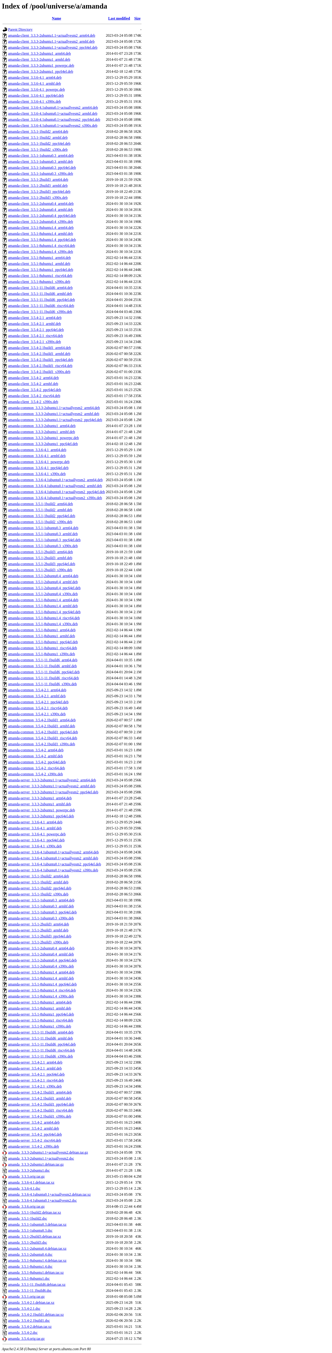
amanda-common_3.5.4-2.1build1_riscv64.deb (42, 738)
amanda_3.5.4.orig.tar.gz (26, 1339)
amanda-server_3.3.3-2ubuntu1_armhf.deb (39, 804)
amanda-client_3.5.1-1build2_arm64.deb (38, 131)
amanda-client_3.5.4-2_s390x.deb (33, 402)
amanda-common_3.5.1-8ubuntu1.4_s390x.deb (43, 624)
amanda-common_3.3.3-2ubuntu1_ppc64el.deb (43, 444)
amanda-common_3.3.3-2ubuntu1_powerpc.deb (43, 438)
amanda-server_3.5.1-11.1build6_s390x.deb (40, 1056)
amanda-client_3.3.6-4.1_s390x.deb (34, 101)
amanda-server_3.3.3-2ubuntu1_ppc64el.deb (41, 816)
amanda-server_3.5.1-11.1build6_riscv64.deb (41, 1050)
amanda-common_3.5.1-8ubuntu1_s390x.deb (41, 654)
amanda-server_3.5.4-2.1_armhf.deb (35, 1068)
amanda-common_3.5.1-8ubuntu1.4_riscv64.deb (44, 618)
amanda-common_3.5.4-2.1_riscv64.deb (38, 708)
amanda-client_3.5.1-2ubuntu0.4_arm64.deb (41, 204)
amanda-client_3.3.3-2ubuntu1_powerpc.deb (41, 65)
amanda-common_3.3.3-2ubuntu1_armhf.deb (41, 432)
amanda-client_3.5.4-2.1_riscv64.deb (35, 336)
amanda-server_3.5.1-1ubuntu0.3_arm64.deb (41, 900)
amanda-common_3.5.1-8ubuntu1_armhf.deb (41, 636)
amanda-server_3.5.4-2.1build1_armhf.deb (39, 1098)
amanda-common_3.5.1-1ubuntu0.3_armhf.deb (43, 534)
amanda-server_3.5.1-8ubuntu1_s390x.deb (39, 1026)
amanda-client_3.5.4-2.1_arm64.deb (35, 318)
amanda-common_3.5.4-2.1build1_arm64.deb (42, 720)
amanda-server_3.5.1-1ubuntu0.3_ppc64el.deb (42, 912)
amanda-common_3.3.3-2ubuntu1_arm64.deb (42, 426)
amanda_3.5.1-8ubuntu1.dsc (29, 1278)
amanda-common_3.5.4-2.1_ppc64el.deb (38, 702)
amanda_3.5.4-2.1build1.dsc (29, 1321)
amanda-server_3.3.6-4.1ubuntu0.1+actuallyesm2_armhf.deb (53, 858)
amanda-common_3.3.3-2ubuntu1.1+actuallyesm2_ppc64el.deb (55, 420)
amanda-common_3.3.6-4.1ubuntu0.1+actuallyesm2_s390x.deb (55, 498)
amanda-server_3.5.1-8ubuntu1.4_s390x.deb (41, 996)
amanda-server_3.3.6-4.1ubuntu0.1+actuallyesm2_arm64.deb (53, 852)
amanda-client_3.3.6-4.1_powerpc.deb (36, 89)
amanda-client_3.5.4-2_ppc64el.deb (34, 390)
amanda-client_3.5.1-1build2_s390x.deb (38, 150)
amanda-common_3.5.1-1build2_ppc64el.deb (41, 516)
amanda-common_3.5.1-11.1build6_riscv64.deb (43, 678)
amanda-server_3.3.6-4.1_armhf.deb (35, 828)
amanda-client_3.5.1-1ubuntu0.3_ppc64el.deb (42, 168)
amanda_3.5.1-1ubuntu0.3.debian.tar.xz (37, 1224)
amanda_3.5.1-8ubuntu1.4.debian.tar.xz (37, 1260)
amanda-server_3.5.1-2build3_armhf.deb (38, 930)
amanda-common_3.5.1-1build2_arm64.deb (40, 504)
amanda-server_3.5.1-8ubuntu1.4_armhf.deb (41, 978)
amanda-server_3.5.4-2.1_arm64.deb (35, 1062)
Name (56, 18)
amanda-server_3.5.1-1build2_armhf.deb (38, 882)
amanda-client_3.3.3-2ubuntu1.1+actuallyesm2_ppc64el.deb (53, 47)
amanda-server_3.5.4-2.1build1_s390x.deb (39, 1116)
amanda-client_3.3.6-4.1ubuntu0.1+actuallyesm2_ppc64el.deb (54, 119)
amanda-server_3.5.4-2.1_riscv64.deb (36, 1080)
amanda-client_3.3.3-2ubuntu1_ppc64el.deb (40, 71)
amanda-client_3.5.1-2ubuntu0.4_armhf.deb (40, 210)
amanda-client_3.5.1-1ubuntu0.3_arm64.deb (41, 156)
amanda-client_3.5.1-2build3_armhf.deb (38, 186)
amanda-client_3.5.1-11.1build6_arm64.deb (40, 288)
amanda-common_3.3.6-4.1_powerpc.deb (39, 462)
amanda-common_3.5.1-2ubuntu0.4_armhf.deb (43, 582)
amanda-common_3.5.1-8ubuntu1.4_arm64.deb (43, 600)
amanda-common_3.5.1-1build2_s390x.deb (40, 522)
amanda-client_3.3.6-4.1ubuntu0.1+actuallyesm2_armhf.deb (52, 113)
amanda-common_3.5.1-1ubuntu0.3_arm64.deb (43, 528)
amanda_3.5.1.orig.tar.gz (26, 1296)
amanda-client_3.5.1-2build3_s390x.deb (38, 198)
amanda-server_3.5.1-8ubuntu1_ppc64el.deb (41, 1014)
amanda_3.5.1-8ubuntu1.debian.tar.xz (36, 1272)
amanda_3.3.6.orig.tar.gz (26, 1206)
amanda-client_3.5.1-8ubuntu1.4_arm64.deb (41, 228)
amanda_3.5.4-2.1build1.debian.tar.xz (36, 1315)
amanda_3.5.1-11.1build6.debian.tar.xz (36, 1284)
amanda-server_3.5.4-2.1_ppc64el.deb (36, 1074)
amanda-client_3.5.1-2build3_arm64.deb (38, 180)
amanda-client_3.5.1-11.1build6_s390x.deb (40, 312)
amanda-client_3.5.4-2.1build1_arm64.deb (39, 348)
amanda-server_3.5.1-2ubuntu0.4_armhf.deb (41, 954)
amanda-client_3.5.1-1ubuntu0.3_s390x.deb (40, 174)
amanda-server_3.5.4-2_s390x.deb (33, 1146)
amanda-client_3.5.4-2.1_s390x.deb (34, 342)
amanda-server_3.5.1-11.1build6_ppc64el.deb (42, 1044)
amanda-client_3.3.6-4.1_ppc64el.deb (36, 95)
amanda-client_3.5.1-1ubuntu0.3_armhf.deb (40, 162)
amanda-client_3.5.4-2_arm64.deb (33, 378)
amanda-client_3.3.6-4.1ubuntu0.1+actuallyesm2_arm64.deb (53, 107)
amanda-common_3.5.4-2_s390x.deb (35, 774)
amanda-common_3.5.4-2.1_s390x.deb (37, 714)
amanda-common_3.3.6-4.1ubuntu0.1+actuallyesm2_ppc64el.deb (56, 492)
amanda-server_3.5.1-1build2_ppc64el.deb (39, 888)
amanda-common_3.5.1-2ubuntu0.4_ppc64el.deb (44, 588)
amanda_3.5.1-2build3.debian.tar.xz (34, 1236)
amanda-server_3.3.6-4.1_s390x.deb (35, 846)
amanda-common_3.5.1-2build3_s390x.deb (40, 570)
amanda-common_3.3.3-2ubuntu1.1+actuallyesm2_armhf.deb (53, 414)
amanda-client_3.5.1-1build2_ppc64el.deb (39, 144)
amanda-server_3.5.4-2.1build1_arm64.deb (40, 1092)
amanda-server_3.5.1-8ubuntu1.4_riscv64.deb (42, 990)
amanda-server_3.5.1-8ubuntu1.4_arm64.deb (41, 972)
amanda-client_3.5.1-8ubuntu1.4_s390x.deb (40, 252)
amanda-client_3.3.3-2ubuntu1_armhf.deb (39, 59)
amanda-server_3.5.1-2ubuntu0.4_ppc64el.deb (42, 960)
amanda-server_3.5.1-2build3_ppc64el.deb (39, 936)
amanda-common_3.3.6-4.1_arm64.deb (37, 450)
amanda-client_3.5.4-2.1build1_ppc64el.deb (40, 360)
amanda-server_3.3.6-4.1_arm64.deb (35, 822)
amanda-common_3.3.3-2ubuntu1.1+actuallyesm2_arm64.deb (54, 408)
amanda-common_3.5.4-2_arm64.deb (35, 750)
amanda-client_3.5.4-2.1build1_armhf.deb (39, 354)
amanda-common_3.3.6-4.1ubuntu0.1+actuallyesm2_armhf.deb (55, 486)
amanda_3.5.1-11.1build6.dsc (30, 1290)
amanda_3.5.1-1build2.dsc (27, 1218)
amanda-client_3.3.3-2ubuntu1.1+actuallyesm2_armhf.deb (51, 41)
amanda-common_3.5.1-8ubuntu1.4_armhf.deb (43, 606)
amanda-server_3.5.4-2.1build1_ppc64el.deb (41, 1104)
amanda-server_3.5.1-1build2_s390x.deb (38, 894)
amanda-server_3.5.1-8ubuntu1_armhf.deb (39, 1008)
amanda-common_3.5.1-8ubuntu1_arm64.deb (42, 630)
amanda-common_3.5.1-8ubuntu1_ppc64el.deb (43, 642)
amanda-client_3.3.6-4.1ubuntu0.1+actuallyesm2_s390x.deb (52, 125)
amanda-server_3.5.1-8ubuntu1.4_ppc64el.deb (42, 984)
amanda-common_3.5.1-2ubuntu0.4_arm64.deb (43, 576)
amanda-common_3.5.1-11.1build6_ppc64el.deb (44, 672)
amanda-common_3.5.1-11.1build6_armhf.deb (42, 666)
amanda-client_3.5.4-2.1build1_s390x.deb (39, 372)
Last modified (119, 18)
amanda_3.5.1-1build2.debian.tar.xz (34, 1212)
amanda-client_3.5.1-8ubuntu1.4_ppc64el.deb (42, 240)
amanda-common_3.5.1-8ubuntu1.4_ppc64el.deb (44, 612)
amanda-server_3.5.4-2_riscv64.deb (34, 1140)
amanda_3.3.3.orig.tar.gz (26, 1176)
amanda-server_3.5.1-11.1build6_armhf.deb (40, 1038)
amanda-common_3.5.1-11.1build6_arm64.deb (42, 660)
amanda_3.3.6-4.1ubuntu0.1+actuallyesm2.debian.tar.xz (49, 1194)
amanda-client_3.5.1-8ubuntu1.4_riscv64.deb (41, 246)
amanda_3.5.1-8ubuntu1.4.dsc (30, 1266)
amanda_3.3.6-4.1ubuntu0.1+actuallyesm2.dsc (42, 1200)
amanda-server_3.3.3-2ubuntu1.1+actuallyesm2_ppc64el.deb (53, 792)
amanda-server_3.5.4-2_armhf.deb (33, 1128)
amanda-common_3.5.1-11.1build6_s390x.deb (42, 684)
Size (137, 18)
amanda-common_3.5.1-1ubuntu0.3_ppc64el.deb (44, 540)
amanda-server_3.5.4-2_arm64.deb (33, 1122)
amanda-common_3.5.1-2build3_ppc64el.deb (41, 564)
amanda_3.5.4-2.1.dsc (24, 1309)
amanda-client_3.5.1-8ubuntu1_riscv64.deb (40, 276)
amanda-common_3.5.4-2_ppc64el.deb (37, 762)
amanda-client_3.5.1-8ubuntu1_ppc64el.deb (40, 270)
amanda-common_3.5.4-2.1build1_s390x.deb (41, 744)
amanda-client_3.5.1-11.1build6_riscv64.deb (41, 306)
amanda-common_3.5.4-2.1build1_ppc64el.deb (43, 732)
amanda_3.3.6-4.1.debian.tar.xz (31, 1182)
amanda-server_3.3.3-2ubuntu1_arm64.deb (40, 798)
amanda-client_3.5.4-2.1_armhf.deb (34, 324)
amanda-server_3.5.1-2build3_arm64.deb (38, 924)
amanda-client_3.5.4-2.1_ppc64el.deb (36, 330)
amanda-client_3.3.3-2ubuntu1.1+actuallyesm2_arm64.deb (51, 35)
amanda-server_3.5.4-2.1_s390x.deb (35, 1086)
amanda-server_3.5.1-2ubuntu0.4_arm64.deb (41, 948)
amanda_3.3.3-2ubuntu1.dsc (29, 1170)
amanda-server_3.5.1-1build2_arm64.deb (38, 876)
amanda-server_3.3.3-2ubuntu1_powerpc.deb (41, 810)
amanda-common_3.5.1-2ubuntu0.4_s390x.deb (43, 594)
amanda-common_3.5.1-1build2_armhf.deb (40, 510)
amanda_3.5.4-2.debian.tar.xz (30, 1327)
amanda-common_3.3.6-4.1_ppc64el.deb (38, 468)
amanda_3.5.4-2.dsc (23, 1333)
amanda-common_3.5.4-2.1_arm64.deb (37, 690)
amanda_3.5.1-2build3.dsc (27, 1242)
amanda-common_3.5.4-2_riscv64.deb (36, 768)
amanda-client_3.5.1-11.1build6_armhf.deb (40, 294)
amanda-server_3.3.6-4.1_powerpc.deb (37, 834)
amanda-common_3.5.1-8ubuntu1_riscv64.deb (42, 648)
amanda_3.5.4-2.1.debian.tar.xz (31, 1302)
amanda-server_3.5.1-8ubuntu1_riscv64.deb (40, 1020)
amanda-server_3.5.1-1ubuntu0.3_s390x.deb (41, 918)
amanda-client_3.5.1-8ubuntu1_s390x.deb (39, 282)
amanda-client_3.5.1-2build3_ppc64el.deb (39, 192)
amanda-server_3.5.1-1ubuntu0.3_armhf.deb (41, 906)
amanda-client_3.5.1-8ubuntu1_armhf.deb (39, 264)
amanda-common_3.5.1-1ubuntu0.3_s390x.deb (43, 546)
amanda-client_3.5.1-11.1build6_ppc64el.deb (41, 300)
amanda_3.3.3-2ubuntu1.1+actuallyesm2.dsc (41, 1158)
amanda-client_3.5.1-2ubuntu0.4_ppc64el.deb (42, 216)
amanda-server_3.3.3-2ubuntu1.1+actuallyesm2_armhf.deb (51, 786)
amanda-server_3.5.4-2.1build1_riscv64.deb (40, 1110)
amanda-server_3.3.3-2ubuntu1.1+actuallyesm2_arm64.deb (52, 780)
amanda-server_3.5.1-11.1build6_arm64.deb (41, 1032)
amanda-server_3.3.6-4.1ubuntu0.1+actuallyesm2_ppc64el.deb (54, 864)
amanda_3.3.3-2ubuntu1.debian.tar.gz (36, 1164)
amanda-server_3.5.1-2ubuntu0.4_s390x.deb (41, 966)
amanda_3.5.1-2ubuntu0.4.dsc (30, 1254)
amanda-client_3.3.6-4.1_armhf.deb (34, 83)
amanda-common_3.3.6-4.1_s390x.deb (37, 474)
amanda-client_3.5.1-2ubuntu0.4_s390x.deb (40, 222)
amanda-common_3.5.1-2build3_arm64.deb (40, 552)
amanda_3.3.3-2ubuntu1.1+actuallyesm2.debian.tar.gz (48, 1152)
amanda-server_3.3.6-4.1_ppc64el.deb (36, 840)
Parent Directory (20, 29)
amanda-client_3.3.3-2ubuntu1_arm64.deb (39, 53)
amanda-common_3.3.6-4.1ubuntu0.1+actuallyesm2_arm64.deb (55, 480)
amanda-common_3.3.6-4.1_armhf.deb (37, 456)
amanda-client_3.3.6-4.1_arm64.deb (35, 77)
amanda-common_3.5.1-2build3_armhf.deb (40, 558)
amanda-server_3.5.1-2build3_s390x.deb (38, 942)
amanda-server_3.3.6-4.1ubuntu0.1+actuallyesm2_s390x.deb (53, 870)
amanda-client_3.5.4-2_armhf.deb (33, 384)
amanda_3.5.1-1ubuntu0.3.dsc (30, 1230)
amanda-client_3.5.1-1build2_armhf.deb (38, 138)
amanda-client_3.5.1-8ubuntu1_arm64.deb (39, 258)
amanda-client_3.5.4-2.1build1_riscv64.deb (40, 366)
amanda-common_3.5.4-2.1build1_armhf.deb (41, 726)
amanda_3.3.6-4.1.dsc (24, 1188)
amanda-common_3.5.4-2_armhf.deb (35, 756)
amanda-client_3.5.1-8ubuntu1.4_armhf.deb (40, 234)
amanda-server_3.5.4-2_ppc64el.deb (35, 1134)
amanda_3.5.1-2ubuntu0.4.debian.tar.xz (37, 1248)
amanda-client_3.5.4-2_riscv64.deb (34, 396)
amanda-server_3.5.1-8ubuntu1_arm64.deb (40, 1002)
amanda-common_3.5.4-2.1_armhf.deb (37, 696)
